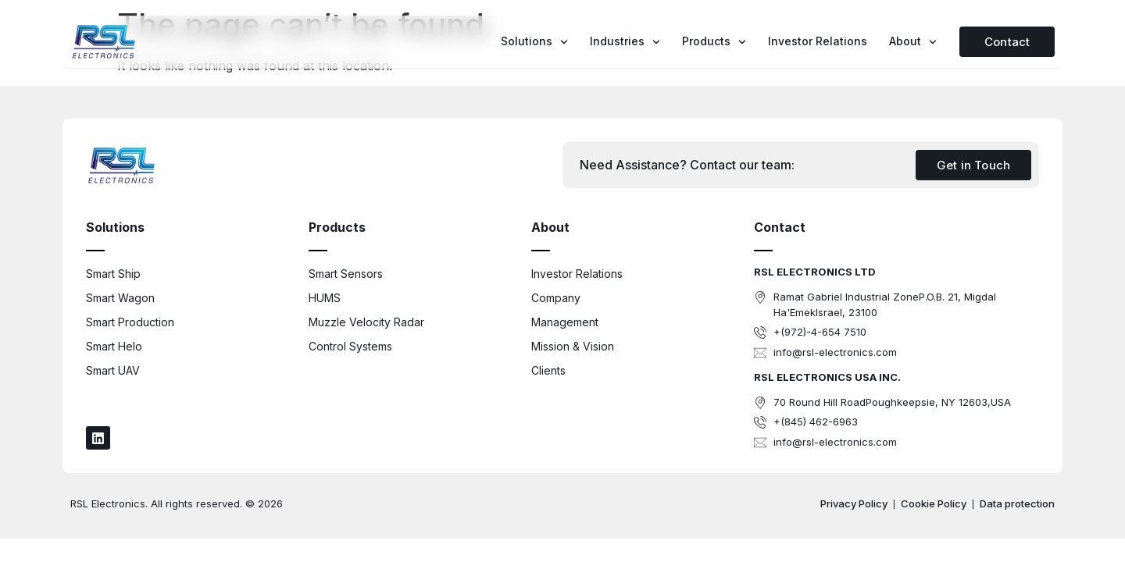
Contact (779, 227)
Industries (625, 42)
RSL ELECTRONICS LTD (815, 271)
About (913, 42)
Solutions (534, 42)
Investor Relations (817, 41)
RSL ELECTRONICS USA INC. (827, 377)
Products (714, 42)
